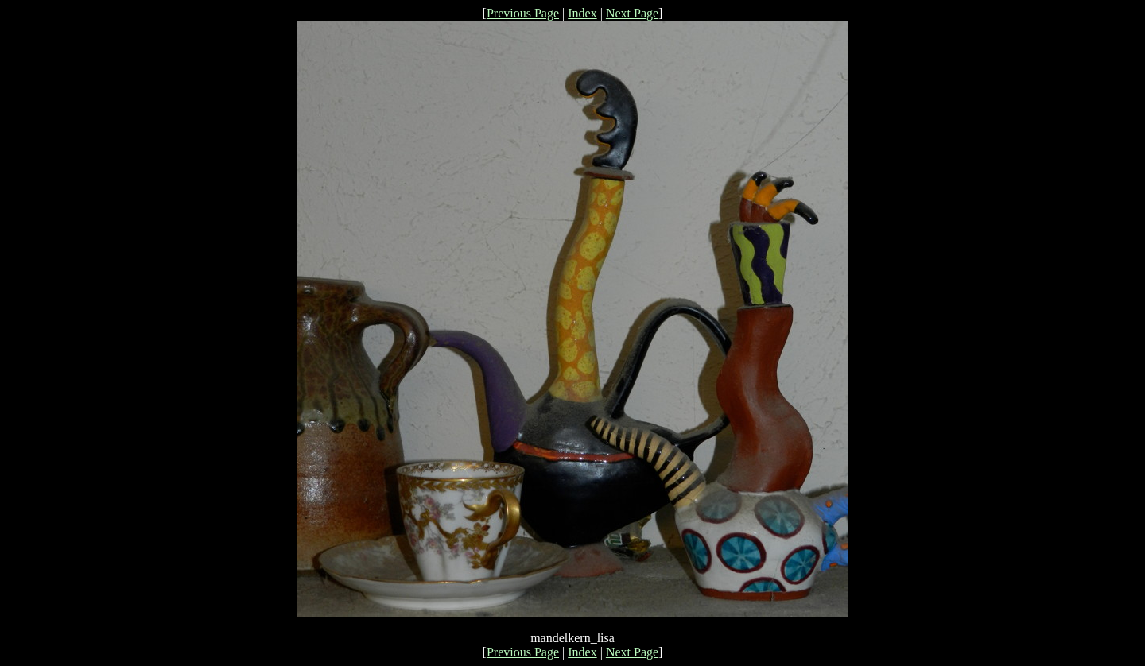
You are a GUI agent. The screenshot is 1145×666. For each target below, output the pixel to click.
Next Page (632, 13)
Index (582, 13)
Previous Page (523, 13)
